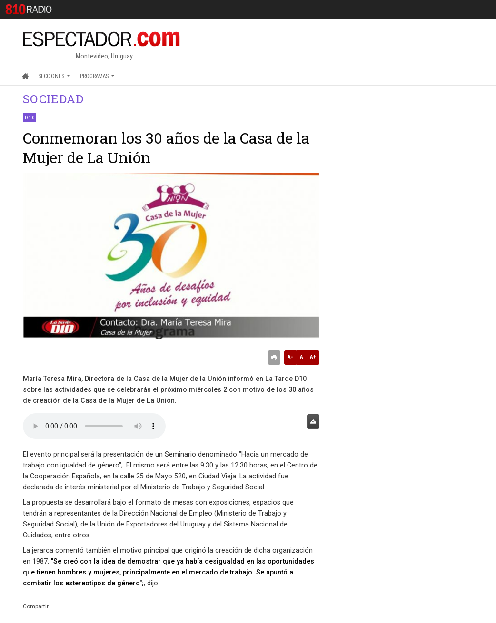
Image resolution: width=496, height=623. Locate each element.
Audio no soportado (94, 426)
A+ (313, 357)
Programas (97, 76)
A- (290, 357)
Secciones (54, 76)
